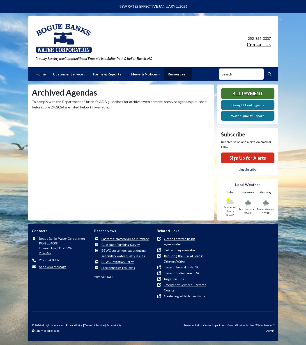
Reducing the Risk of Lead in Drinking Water (184, 258)
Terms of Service (94, 325)
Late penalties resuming (118, 268)
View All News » (103, 276)
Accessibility (114, 325)
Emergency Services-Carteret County (185, 287)
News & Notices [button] (144, 74)
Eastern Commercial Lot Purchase (125, 239)
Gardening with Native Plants (184, 296)
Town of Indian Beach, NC (182, 273)
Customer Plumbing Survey (120, 244)
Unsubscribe (248, 169)
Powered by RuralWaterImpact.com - (229, 325)
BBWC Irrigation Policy (117, 262)
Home (41, 74)
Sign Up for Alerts (248, 158)
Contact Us (259, 44)
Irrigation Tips (174, 279)
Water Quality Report (247, 116)
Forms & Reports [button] (107, 74)
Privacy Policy (74, 325)
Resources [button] (176, 74)
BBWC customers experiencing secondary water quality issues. (123, 253)
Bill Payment (247, 93)
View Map (45, 253)
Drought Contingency (247, 105)
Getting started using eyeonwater (179, 241)
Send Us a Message (53, 267)
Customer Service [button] (68, 74)
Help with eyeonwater (179, 250)
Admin (270, 330)
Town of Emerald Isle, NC (181, 267)
